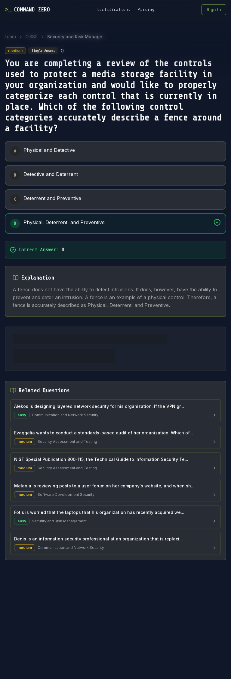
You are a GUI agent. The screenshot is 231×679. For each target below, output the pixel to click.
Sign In (214, 9)
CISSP (32, 36)
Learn (10, 36)
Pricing (146, 9)
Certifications (114, 9)
